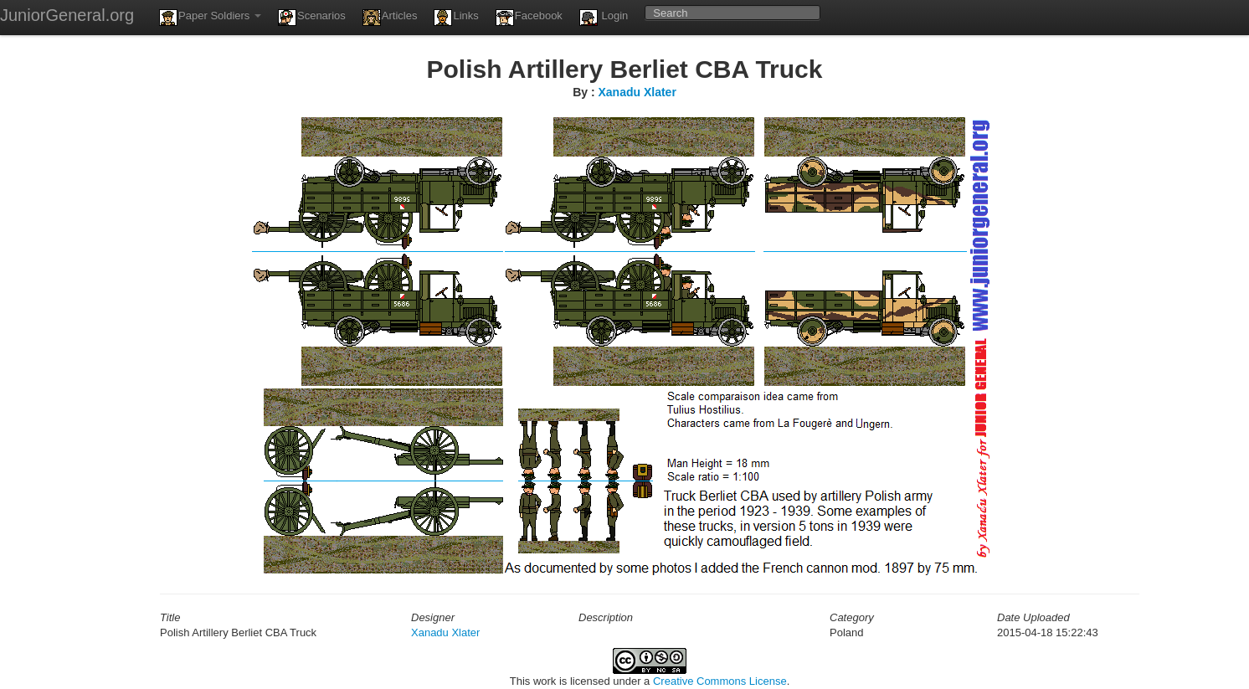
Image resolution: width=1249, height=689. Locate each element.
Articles (390, 17)
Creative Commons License (720, 681)
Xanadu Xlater (637, 92)
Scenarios (312, 17)
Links (456, 17)
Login (603, 17)
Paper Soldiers (210, 17)
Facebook (529, 17)
